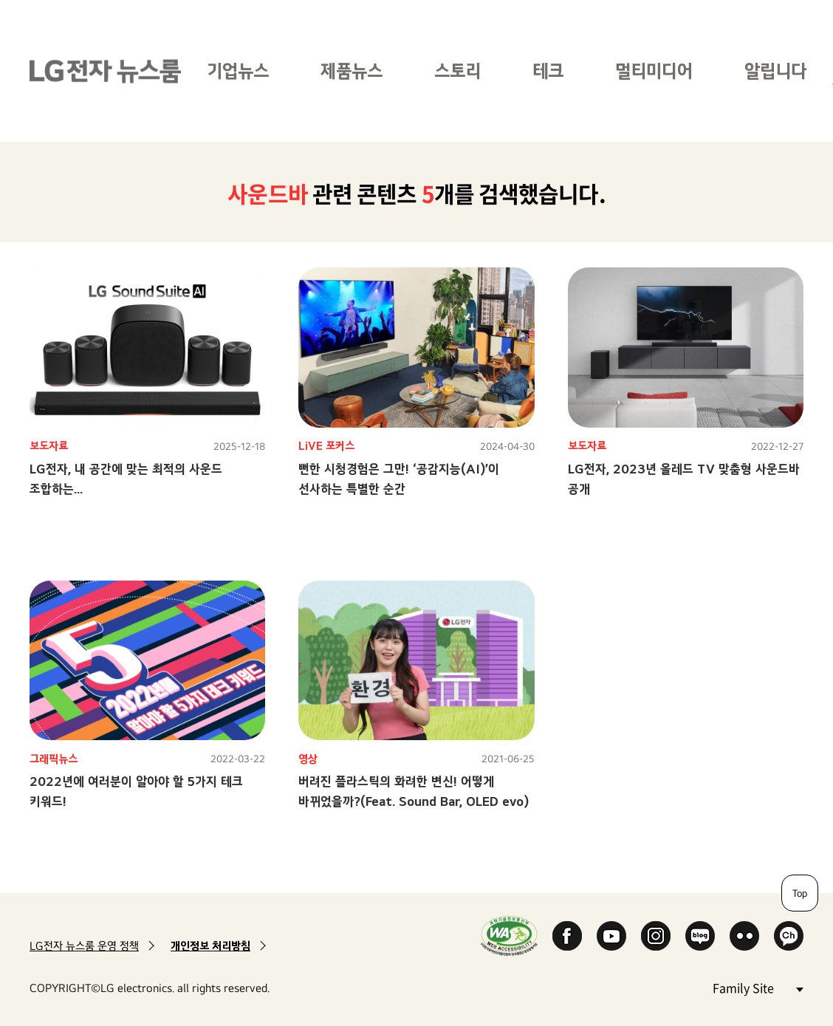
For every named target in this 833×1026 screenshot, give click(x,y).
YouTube (611, 936)
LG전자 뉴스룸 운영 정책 (84, 946)
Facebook (567, 936)
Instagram (656, 936)
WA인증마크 (509, 935)
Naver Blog (700, 936)
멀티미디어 (654, 70)
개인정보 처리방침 (210, 946)
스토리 (457, 70)
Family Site (758, 987)
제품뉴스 (351, 70)
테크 (547, 70)
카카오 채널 (788, 936)
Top (799, 893)
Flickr (744, 936)
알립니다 (775, 70)
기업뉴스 (238, 70)
